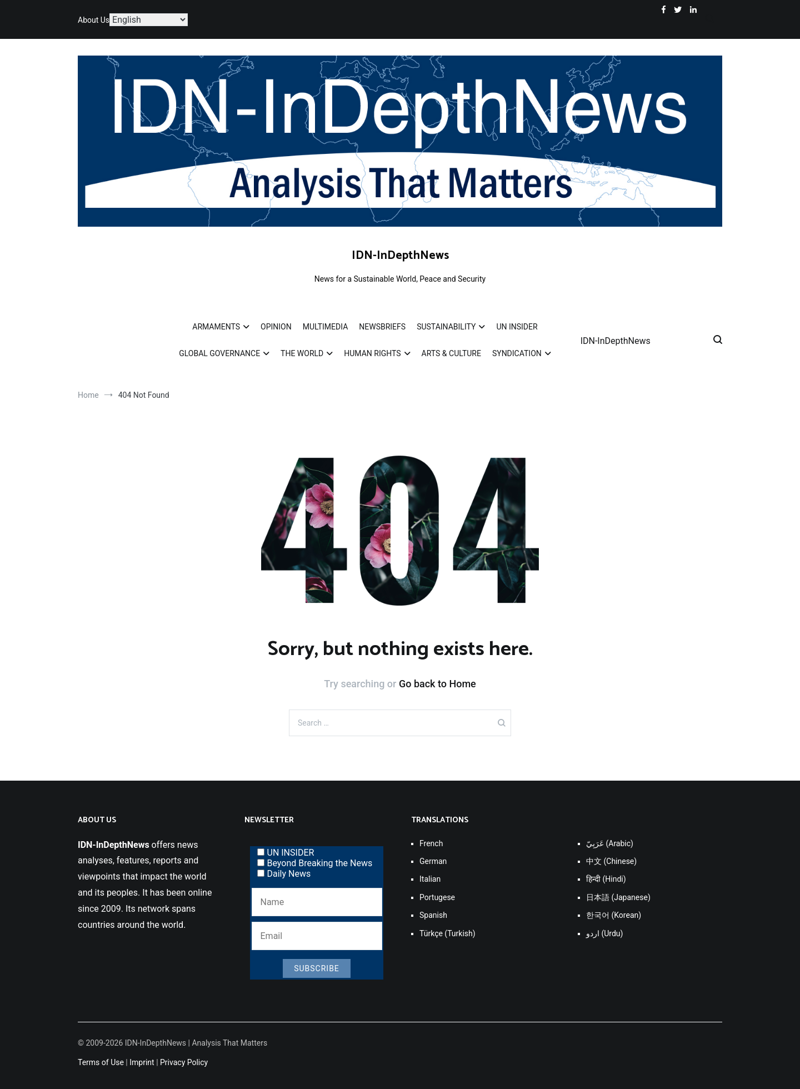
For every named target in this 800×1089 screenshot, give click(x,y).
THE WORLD (302, 353)
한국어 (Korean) (613, 915)
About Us (93, 20)
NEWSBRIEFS (382, 326)
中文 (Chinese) (611, 861)
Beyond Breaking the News (315, 863)
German (433, 861)
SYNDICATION (517, 353)
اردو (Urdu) (604, 933)
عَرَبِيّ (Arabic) (609, 843)
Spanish (433, 915)
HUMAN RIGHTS (372, 353)
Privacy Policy (184, 1062)
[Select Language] (148, 19)
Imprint (141, 1062)
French (431, 843)
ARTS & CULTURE (451, 353)
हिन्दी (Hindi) (606, 879)
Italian (430, 879)
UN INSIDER (516, 326)
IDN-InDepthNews (400, 255)
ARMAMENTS (216, 326)
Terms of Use (101, 1062)
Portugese (437, 897)
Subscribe (316, 968)
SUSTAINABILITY (446, 326)
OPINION (276, 326)
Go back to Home (437, 684)
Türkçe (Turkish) (447, 933)
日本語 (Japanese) (618, 897)
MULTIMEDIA (325, 326)
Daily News (284, 873)
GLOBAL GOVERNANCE (219, 353)
